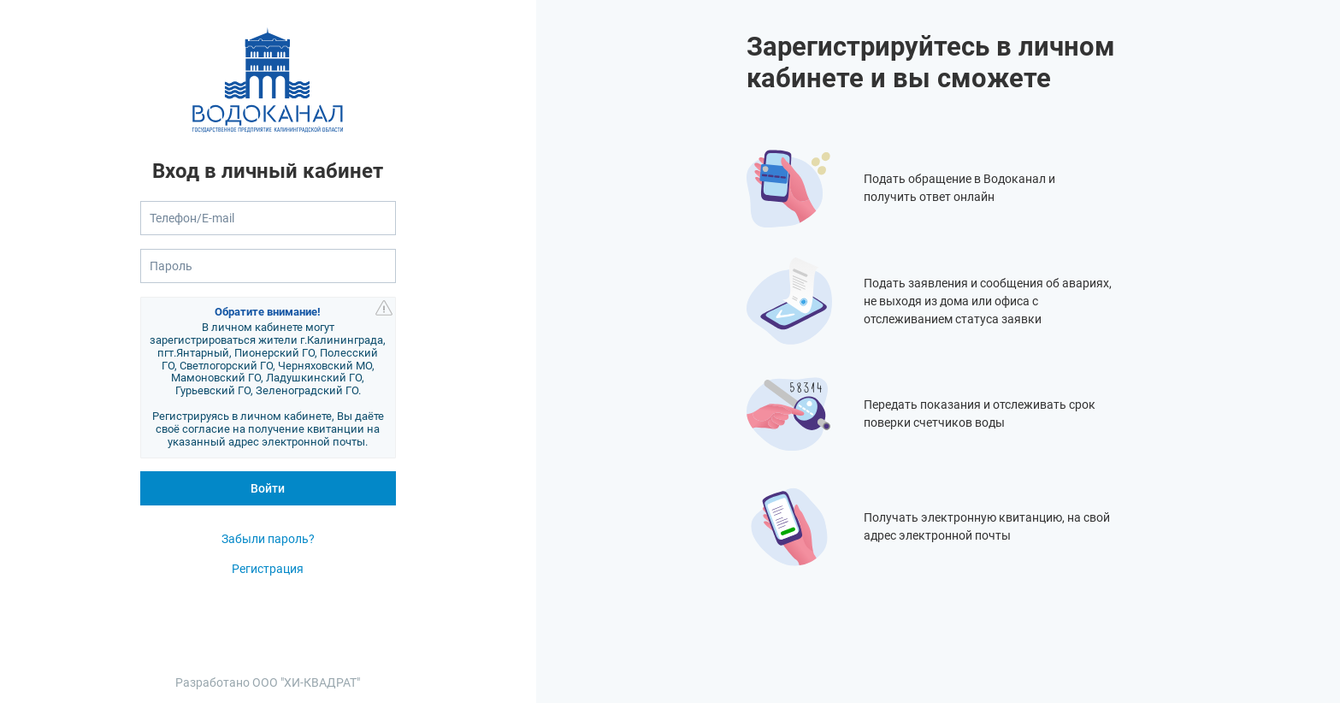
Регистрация (268, 569)
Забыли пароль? (268, 539)
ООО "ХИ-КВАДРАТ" (306, 682)
